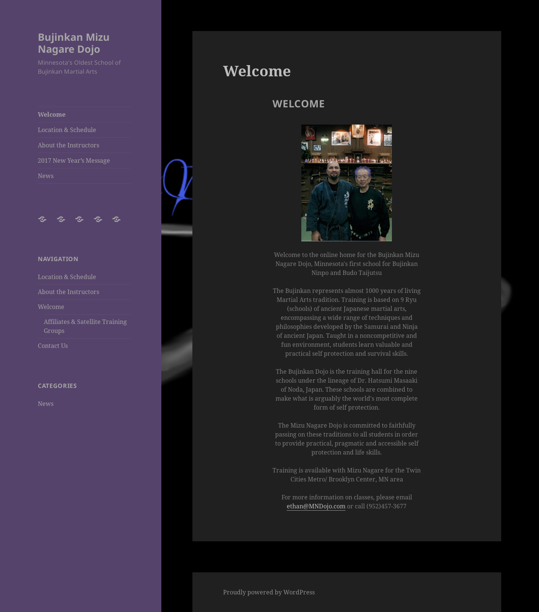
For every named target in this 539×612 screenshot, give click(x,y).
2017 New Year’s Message (74, 160)
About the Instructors (68, 145)
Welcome (52, 114)
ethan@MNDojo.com (316, 506)
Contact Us (53, 346)
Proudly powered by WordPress (269, 592)
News (46, 176)
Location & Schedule (67, 130)
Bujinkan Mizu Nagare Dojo (74, 43)
